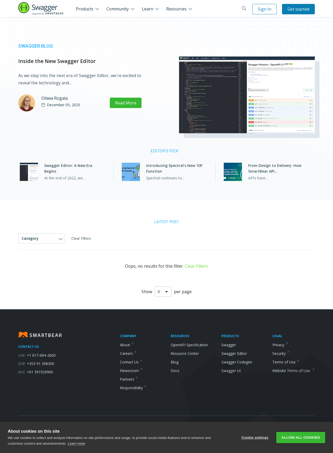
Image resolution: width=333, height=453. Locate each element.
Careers (128, 353)
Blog (174, 362)
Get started (298, 9)
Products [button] (84, 9)
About (127, 344)
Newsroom (131, 370)
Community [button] (117, 9)
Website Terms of (293, 370)
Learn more (76, 443)
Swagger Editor (234, 353)
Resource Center (185, 353)
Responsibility (133, 387)
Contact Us (131, 362)
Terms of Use (285, 362)
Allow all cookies (300, 437)
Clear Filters (81, 238)
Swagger (228, 344)
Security (280, 353)
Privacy (280, 344)
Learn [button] (147, 9)
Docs (175, 370)
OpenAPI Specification (189, 344)
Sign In (264, 9)
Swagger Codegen (236, 362)
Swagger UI (231, 370)
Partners (129, 379)
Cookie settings (254, 437)
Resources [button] (176, 9)
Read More (125, 103)
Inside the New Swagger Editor (57, 61)
